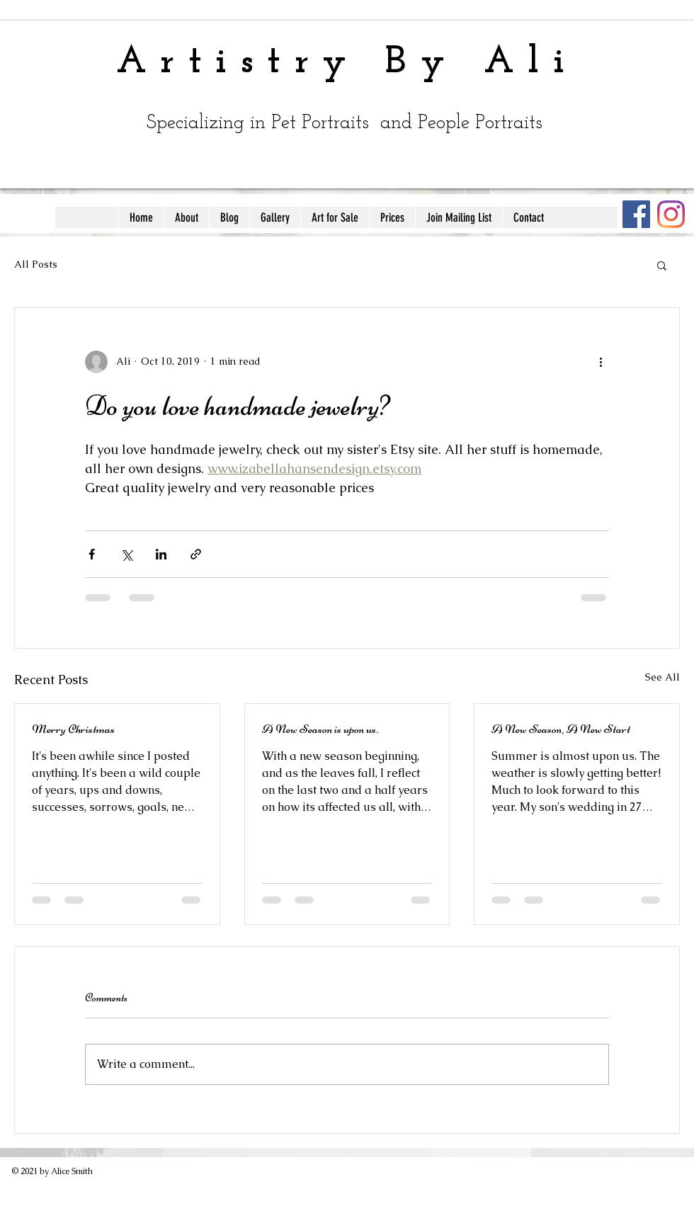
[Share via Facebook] (91, 554)
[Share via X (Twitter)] (126, 554)
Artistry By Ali (347, 62)
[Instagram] (671, 214)
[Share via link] (196, 554)
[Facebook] (636, 214)
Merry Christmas (73, 728)
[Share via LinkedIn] (161, 554)
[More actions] (600, 361)
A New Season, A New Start (560, 728)
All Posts (35, 264)
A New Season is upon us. (320, 728)
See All (662, 677)
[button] (662, 265)
